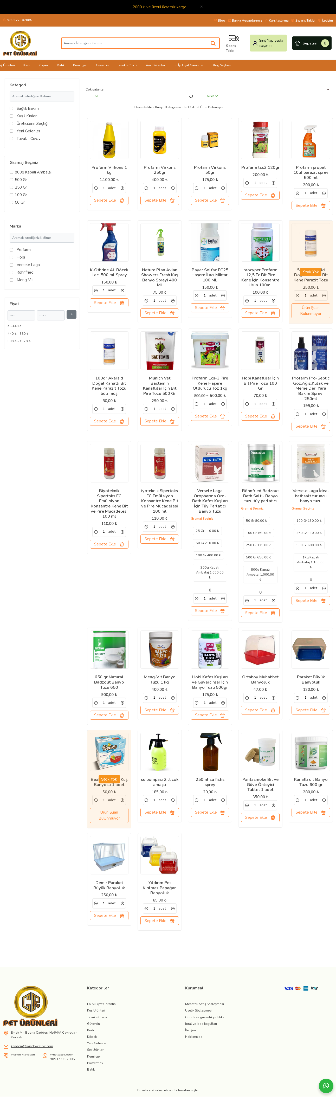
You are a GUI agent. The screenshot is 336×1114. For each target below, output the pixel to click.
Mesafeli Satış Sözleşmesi (204, 1025)
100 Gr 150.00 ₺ (258, 542)
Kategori (18, 85)
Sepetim (312, 43)
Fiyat (14, 304)
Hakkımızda (193, 1057)
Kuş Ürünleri (96, 1031)
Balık (60, 65)
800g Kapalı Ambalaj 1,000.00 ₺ (260, 583)
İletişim (325, 20)
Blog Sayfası (221, 65)
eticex (168, 1111)
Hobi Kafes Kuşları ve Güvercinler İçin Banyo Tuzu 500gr (210, 694)
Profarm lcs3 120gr (260, 167)
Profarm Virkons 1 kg (109, 170)
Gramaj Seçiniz (24, 162)
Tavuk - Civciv (127, 65)
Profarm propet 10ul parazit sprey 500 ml (310, 172)
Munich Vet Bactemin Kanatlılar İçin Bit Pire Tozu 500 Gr (159, 392)
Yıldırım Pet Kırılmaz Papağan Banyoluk (160, 905)
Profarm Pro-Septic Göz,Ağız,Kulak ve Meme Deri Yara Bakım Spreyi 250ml (310, 394)
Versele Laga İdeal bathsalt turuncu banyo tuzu (311, 505)
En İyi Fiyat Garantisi (188, 65)
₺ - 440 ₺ (15, 326)
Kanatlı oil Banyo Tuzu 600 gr (311, 797)
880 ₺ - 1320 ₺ (19, 341)
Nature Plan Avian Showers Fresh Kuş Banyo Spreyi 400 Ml (159, 280)
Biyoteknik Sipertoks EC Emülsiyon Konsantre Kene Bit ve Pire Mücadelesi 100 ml (109, 512)
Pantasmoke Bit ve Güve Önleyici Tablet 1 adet (260, 799)
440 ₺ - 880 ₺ (18, 333)
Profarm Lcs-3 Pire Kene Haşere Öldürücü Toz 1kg (210, 389)
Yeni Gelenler (155, 65)
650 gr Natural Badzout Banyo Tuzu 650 (109, 694)
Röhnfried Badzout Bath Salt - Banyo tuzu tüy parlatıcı (260, 505)
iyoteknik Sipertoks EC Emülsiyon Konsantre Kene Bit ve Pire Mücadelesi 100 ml (159, 510)
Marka (15, 226)
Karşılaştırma (277, 20)
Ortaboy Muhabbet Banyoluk (260, 692)
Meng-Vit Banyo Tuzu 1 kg (160, 692)
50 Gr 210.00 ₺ (207, 552)
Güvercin (102, 65)
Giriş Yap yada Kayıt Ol (268, 43)
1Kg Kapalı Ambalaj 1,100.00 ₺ (311, 571)
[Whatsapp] (326, 1086)
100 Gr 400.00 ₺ (208, 564)
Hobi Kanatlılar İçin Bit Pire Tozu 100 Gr (260, 389)
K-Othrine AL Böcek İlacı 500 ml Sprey (109, 275)
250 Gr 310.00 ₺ (309, 542)
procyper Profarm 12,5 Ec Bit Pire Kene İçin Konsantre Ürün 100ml (260, 280)
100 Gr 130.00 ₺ (309, 529)
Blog (219, 20)
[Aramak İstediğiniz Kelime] (213, 43)
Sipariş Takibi (303, 20)
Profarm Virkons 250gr (160, 170)
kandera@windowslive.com (32, 1067)
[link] (96, 188)
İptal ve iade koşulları (201, 1044)
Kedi (26, 65)
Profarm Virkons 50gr (210, 170)
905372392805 (17, 20)
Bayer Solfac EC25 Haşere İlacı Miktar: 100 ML (210, 278)
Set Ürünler (95, 1070)
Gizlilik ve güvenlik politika (204, 1038)
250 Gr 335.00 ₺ (258, 554)
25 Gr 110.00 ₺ (207, 540)
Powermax (95, 1084)
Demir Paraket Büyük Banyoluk (109, 903)
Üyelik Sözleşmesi (198, 1031)
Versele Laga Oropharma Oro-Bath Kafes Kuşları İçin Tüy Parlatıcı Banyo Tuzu (210, 510)
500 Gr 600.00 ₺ (309, 554)
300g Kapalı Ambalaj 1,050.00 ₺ (210, 581)
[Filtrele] (71, 314)
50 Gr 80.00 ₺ (256, 529)
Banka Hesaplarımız (245, 20)
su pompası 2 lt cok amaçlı (159, 797)
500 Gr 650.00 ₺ (258, 566)
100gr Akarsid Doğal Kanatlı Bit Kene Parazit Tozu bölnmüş (109, 392)
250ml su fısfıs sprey (210, 797)
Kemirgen (80, 65)
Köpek (43, 65)
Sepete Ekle (109, 200)
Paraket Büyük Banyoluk (311, 692)
